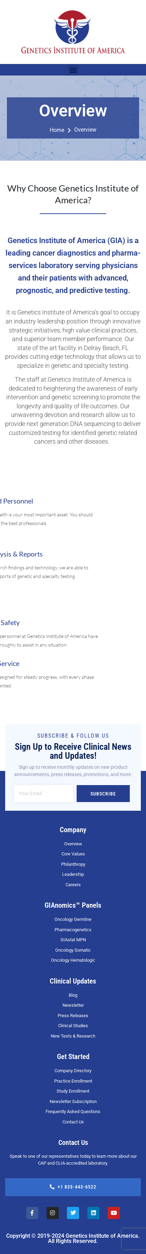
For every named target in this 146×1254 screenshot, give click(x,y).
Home (60, 130)
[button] (73, 69)
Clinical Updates (73, 981)
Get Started (73, 1056)
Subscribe (103, 794)
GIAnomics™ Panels (73, 905)
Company (73, 830)
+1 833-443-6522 (73, 1187)
